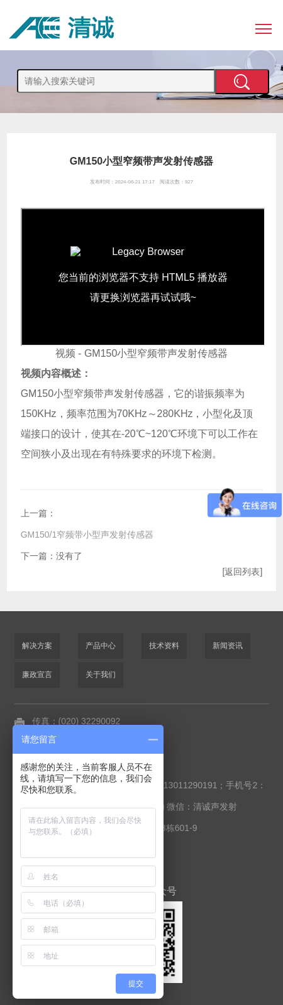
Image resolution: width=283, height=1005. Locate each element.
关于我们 (101, 674)
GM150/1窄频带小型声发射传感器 (87, 535)
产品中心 (101, 645)
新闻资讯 (228, 645)
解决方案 (37, 645)
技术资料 (164, 645)
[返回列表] (243, 572)
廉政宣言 (37, 674)
